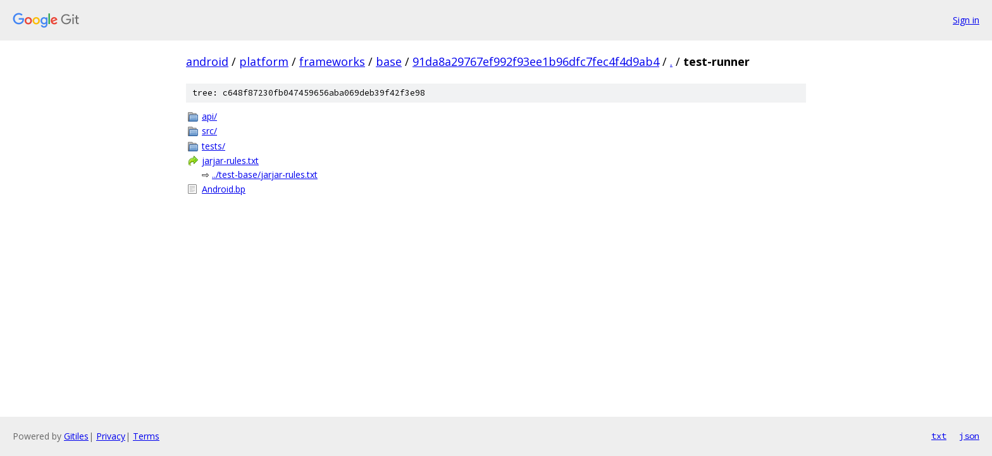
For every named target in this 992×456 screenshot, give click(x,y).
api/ (209, 116)
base (389, 61)
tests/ (213, 146)
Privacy (110, 436)
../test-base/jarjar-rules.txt (265, 174)
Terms (146, 436)
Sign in (966, 20)
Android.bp (223, 189)
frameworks (332, 61)
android (207, 61)
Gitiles (76, 436)
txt (938, 435)
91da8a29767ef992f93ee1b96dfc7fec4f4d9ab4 (535, 61)
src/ (209, 131)
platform (263, 61)
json (969, 435)
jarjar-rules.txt (230, 161)
